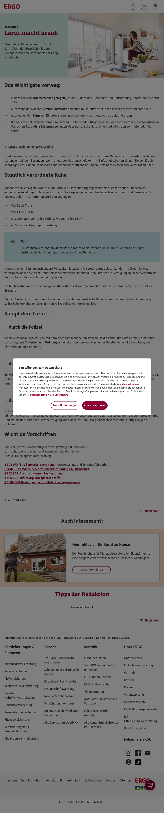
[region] (82, 386)
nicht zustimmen (129, 384)
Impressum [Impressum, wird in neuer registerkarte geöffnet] (61, 394)
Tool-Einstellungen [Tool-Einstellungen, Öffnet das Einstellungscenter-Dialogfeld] (65, 405)
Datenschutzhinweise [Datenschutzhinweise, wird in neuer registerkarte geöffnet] (41, 394)
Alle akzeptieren (95, 405)
